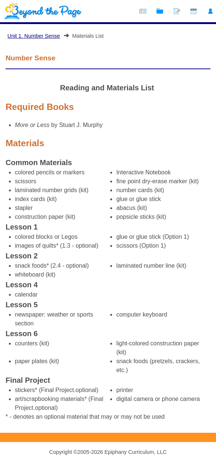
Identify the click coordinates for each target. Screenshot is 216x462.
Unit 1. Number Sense (33, 36)
